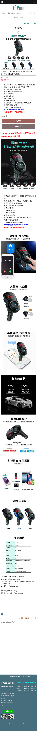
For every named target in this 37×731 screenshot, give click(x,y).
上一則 (21, 618)
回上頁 (27, 618)
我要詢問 (18, 126)
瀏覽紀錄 (18, 13)
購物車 (23, 13)
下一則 (34, 618)
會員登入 (16, 17)
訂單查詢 (34, 13)
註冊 (21, 17)
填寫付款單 (28, 13)
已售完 (18, 121)
